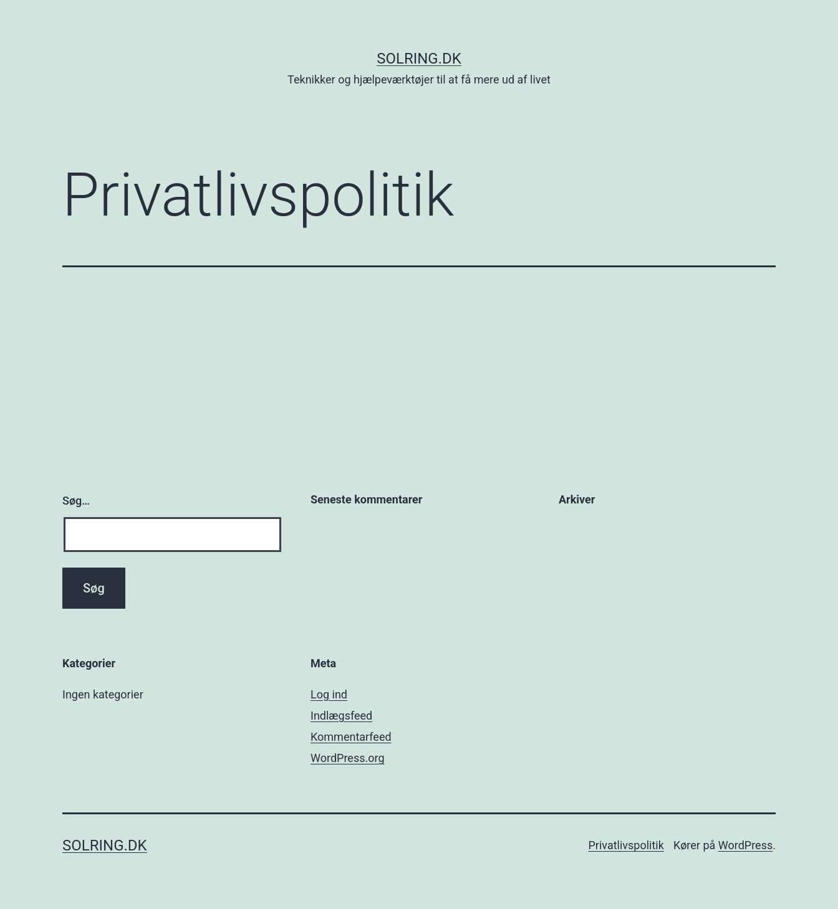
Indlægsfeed (341, 715)
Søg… (76, 500)
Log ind (329, 694)
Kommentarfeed (351, 736)
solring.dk (419, 58)
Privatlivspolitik (625, 845)
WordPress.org (348, 757)
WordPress (745, 845)
